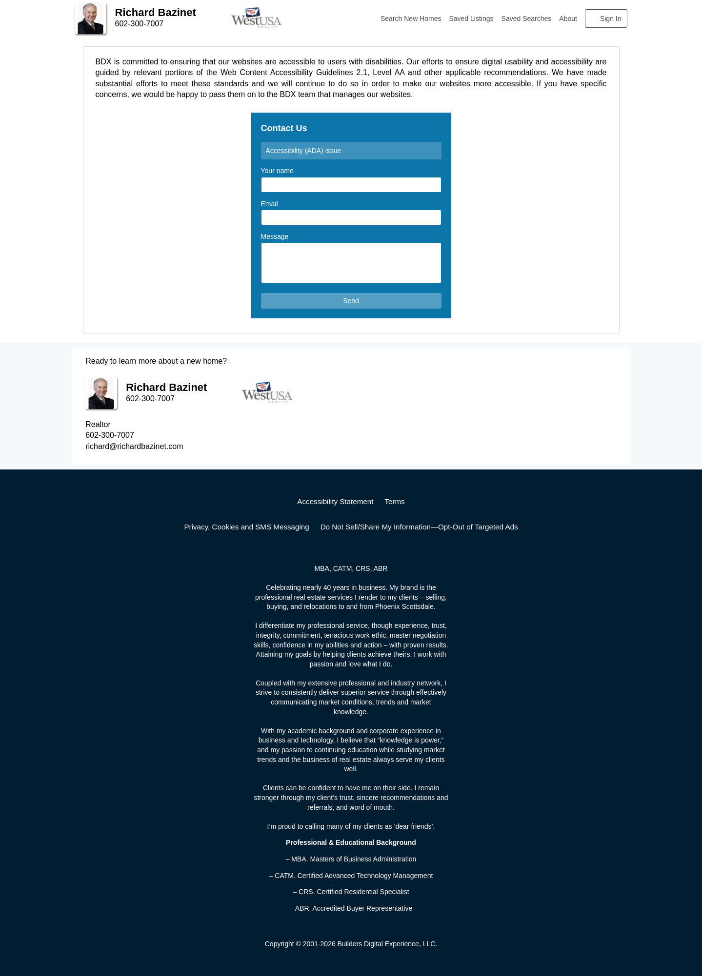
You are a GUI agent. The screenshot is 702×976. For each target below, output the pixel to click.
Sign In (611, 18)
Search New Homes (411, 18)
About (568, 18)
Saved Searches (526, 18)
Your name (277, 171)
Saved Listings (471, 18)
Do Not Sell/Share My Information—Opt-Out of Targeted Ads (419, 527)
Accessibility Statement (335, 501)
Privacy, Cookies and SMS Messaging (246, 527)
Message (275, 236)
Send (351, 301)
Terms (394, 501)
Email (269, 204)
